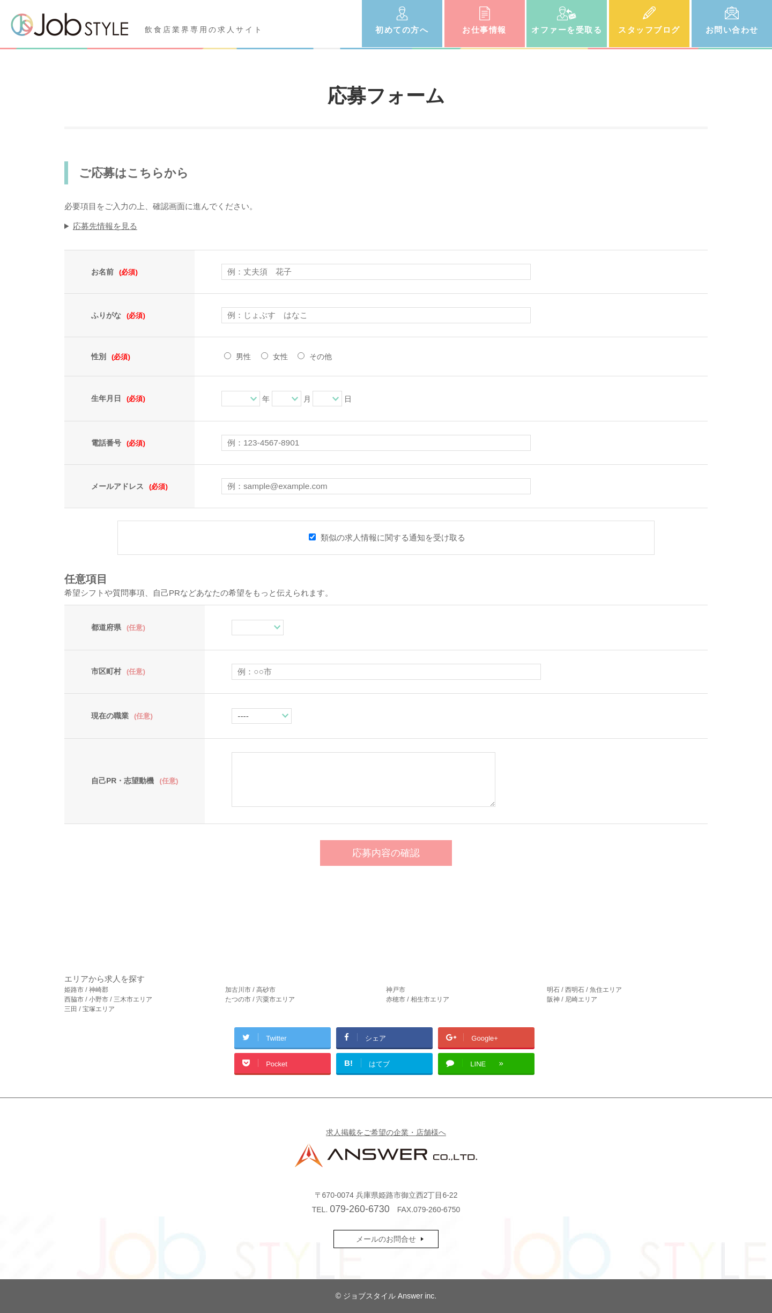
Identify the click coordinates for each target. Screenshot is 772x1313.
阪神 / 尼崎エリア (572, 999)
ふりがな (118, 315)
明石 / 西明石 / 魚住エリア (584, 989)
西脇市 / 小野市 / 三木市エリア (108, 999)
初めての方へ (401, 29)
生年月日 (118, 398)
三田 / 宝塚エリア (89, 1009)
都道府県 (118, 627)
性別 (110, 356)
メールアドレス (129, 486)
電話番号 (118, 443)
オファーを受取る (566, 29)
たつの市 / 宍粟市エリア (260, 999)
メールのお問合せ (386, 1239)
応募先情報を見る (105, 226)
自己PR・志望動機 (134, 780)
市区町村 (118, 671)
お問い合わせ (732, 29)
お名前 (114, 272)
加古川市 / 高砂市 (250, 989)
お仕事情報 (484, 29)
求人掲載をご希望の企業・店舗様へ (386, 1132)
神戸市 (395, 989)
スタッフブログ (649, 29)
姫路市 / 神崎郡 (86, 989)
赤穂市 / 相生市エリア (417, 999)
